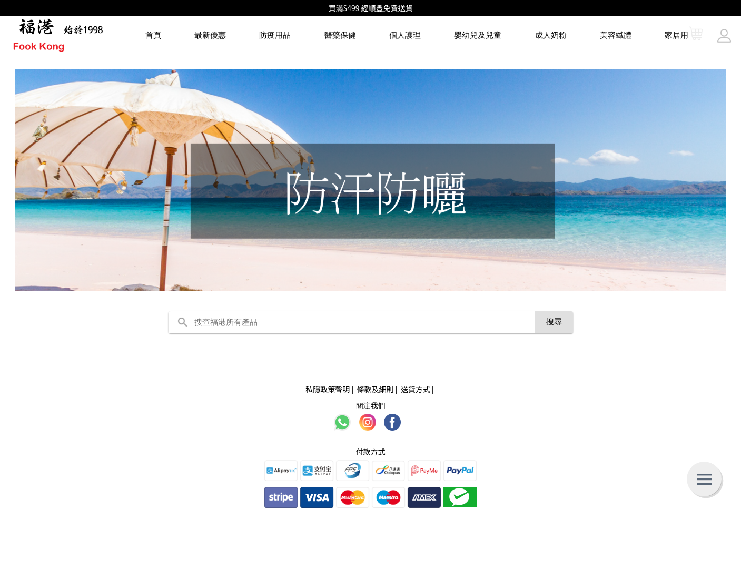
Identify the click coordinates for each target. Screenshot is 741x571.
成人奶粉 (551, 34)
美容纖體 (615, 34)
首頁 (153, 34)
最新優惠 (210, 34)
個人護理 (405, 34)
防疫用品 (275, 34)
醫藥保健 (340, 34)
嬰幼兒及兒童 (477, 34)
